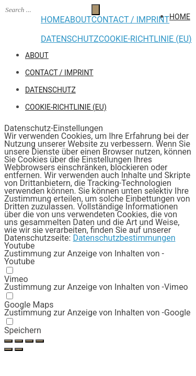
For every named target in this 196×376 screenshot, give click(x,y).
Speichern (22, 330)
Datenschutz (70, 39)
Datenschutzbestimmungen (124, 238)
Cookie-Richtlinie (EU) (145, 39)
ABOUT (77, 20)
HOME (52, 20)
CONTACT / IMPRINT (130, 20)
